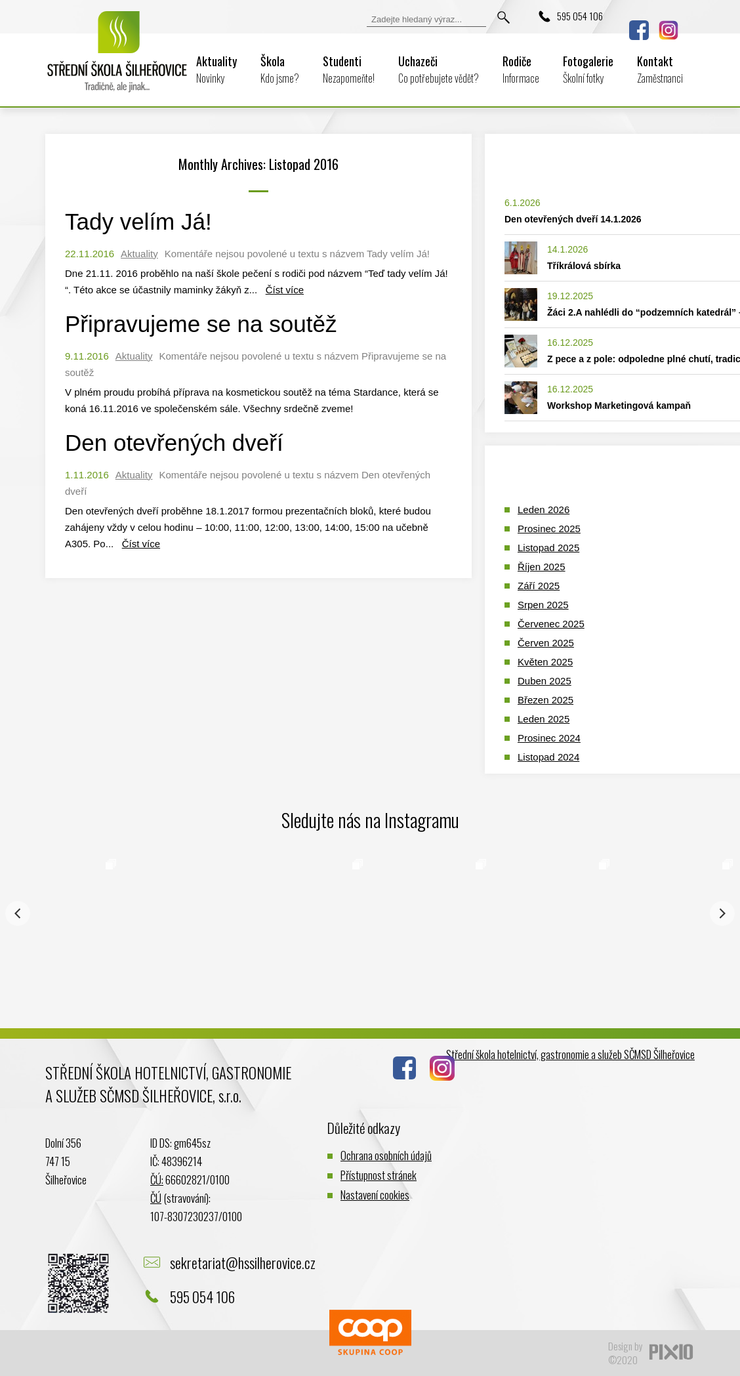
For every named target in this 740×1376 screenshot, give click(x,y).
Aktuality (216, 69)
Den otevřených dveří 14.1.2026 (573, 219)
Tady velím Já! (138, 221)
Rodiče (521, 69)
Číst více (285, 289)
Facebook (639, 30)
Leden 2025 (543, 718)
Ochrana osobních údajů (386, 1155)
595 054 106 (580, 16)
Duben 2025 (544, 680)
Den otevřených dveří (174, 442)
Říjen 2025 (541, 566)
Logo (117, 60)
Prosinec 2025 (549, 528)
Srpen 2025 (543, 604)
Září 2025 (539, 585)
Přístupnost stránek (378, 1175)
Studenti (349, 69)
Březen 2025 (545, 699)
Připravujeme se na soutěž (201, 324)
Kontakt (660, 69)
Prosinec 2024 (549, 737)
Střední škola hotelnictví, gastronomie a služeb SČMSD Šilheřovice (570, 1054)
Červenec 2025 (551, 623)
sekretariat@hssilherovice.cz (243, 1262)
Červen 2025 (546, 642)
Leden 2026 (543, 509)
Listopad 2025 (548, 547)
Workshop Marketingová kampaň (619, 405)
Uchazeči (438, 69)
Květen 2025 (545, 661)
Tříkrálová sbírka (584, 266)
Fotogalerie (588, 69)
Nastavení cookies (374, 1194)
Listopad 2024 (548, 756)
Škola (279, 69)
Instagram (668, 30)
